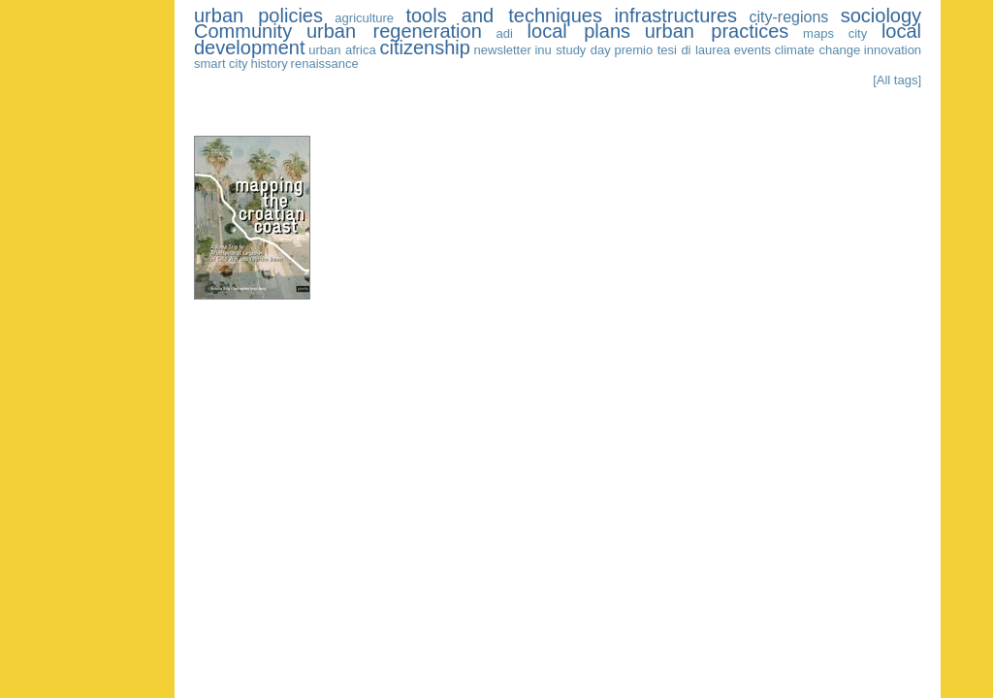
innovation (892, 50)
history (268, 63)
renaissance (325, 63)
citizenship (424, 47)
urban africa (342, 50)
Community (243, 31)
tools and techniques (503, 15)
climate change (817, 50)
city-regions (788, 17)
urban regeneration (394, 31)
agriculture (364, 18)
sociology (881, 15)
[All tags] (897, 80)
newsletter (502, 50)
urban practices (717, 31)
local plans (579, 31)
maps (818, 33)
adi (504, 33)
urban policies (258, 15)
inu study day (572, 50)
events (752, 50)
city (858, 33)
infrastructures (675, 15)
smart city (221, 63)
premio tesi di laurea (673, 50)
